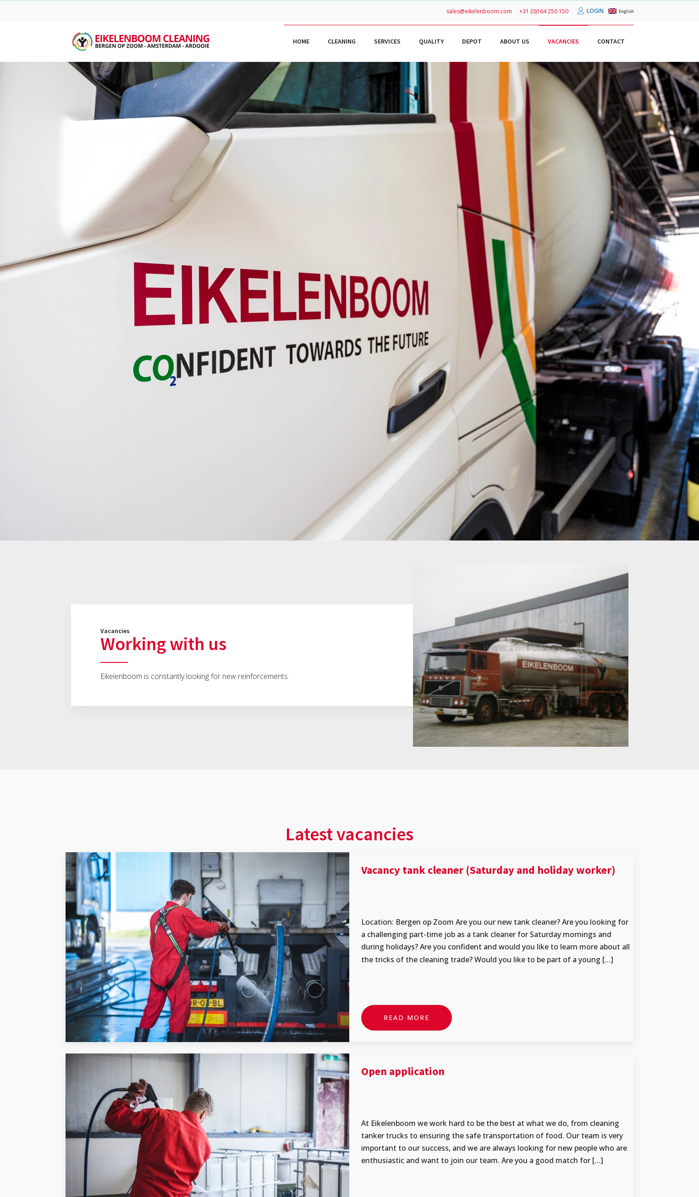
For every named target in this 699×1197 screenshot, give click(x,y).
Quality (431, 41)
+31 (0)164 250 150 (543, 11)
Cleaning (342, 41)
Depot (472, 41)
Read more (406, 1017)
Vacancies (563, 41)
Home (301, 41)
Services (387, 41)
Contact (611, 41)
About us (514, 41)
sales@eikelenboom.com (479, 11)
